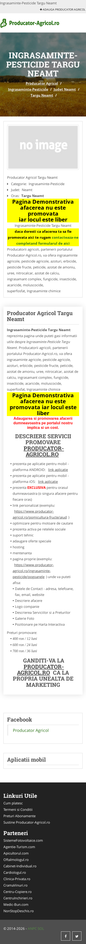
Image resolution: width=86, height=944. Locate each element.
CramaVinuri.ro (15, 885)
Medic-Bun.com (15, 904)
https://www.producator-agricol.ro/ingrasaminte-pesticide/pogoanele (33, 571)
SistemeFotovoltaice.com (23, 840)
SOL (41, 928)
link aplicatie (58, 469)
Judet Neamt (65, 89)
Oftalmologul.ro (16, 859)
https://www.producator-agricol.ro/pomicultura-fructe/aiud (40, 514)
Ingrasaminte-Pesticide (28, 89)
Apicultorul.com (16, 853)
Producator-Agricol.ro (44, 451)
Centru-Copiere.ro (17, 892)
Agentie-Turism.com (19, 847)
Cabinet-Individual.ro (19, 866)
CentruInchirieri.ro (17, 898)
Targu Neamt (42, 95)
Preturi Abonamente (19, 816)
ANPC (32, 928)
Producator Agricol (42, 83)
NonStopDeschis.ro (18, 911)
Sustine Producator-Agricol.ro (26, 822)
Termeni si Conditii (18, 809)
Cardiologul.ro (14, 872)
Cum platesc (13, 803)
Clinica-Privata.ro (16, 879)
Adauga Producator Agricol (62, 9)
